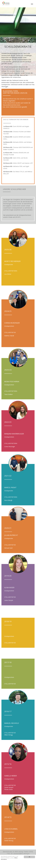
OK (29, 856)
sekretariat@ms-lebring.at (21, 854)
